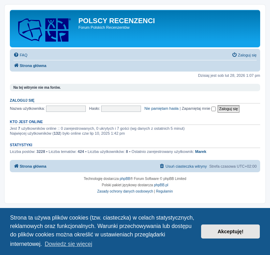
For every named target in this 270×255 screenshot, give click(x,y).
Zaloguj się (22, 100)
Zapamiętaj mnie (199, 108)
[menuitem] (20, 55)
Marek (200, 151)
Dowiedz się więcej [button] (68, 244)
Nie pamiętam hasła (161, 108)
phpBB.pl (161, 185)
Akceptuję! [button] (231, 231)
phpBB (125, 179)
